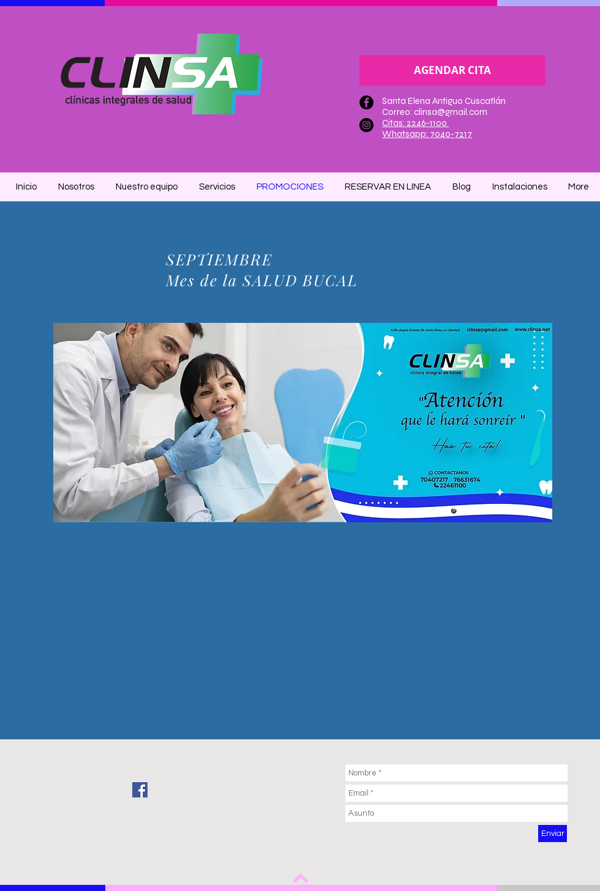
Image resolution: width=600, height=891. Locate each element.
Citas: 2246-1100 (415, 122)
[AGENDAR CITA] (452, 70)
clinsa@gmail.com (450, 111)
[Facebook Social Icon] (140, 789)
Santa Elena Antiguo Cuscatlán (444, 100)
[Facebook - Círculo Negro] (366, 102)
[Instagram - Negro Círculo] (366, 125)
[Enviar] (552, 833)
